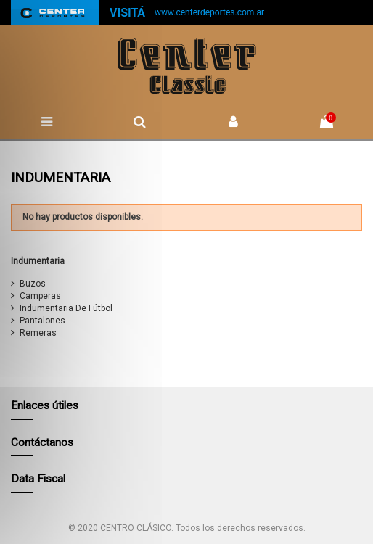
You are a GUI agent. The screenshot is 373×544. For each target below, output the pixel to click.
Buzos (33, 284)
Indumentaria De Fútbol (66, 308)
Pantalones (42, 321)
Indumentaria (38, 261)
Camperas (40, 296)
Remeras (38, 333)
